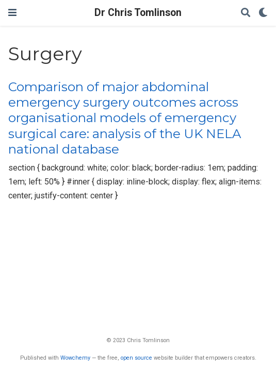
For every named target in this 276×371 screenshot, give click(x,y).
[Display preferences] (263, 13)
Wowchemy (75, 358)
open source (136, 358)
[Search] (245, 13)
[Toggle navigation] (12, 13)
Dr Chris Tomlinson (138, 13)
